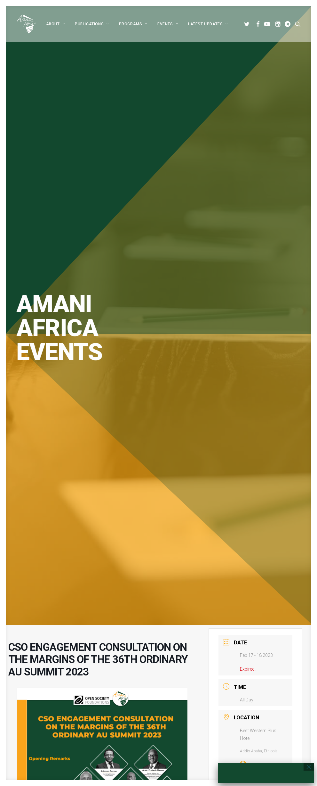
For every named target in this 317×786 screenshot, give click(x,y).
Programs (133, 24)
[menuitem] (55, 24)
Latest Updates (208, 24)
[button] (248, 24)
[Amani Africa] (26, 24)
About (55, 24)
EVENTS (167, 24)
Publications (92, 24)
